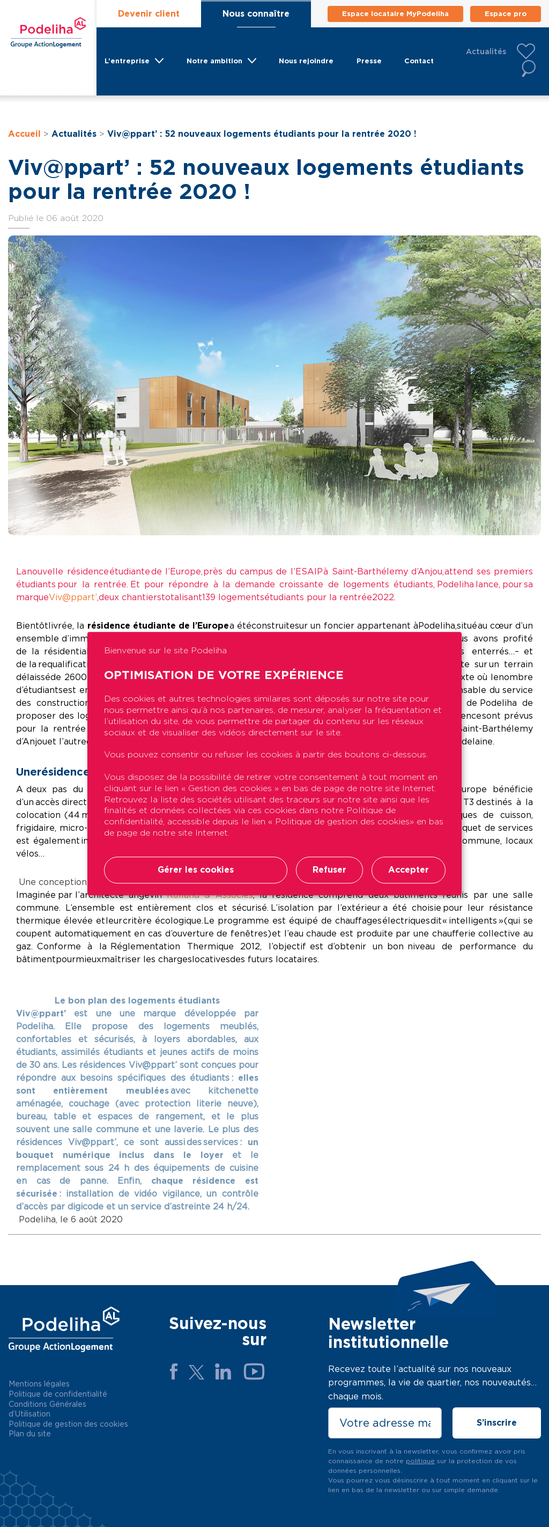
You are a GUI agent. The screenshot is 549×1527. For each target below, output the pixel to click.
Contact (419, 61)
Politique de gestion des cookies (68, 1424)
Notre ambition (214, 61)
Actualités (486, 51)
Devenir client (149, 14)
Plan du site (30, 1433)
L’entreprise (127, 61)
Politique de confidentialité (58, 1394)
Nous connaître (256, 14)
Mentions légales (39, 1384)
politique (420, 1461)
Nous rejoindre (306, 61)
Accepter (408, 870)
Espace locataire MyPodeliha (395, 14)
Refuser (329, 870)
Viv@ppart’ (73, 597)
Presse (369, 61)
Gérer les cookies (196, 870)
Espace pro (505, 14)
